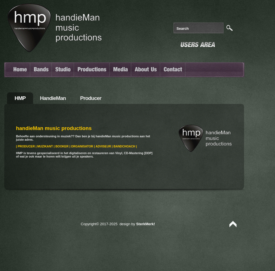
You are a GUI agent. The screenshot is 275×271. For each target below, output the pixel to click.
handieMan (53, 98)
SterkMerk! (145, 224)
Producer (90, 98)
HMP (20, 98)
